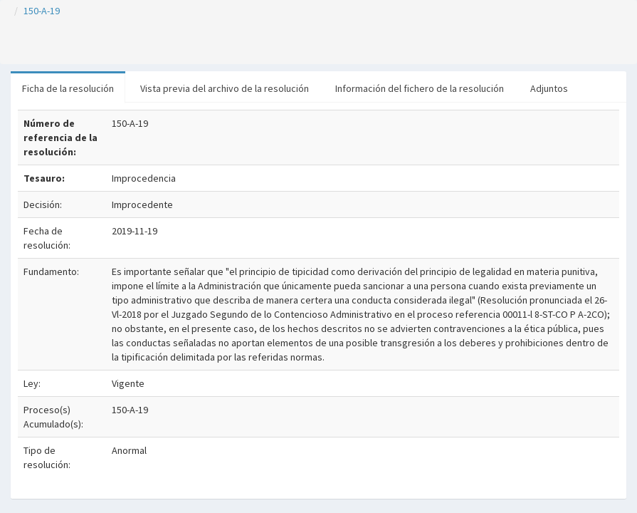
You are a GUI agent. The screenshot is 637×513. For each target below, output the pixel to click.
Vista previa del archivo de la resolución (224, 88)
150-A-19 (41, 10)
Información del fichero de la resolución (419, 88)
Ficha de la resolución (68, 88)
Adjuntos (549, 88)
